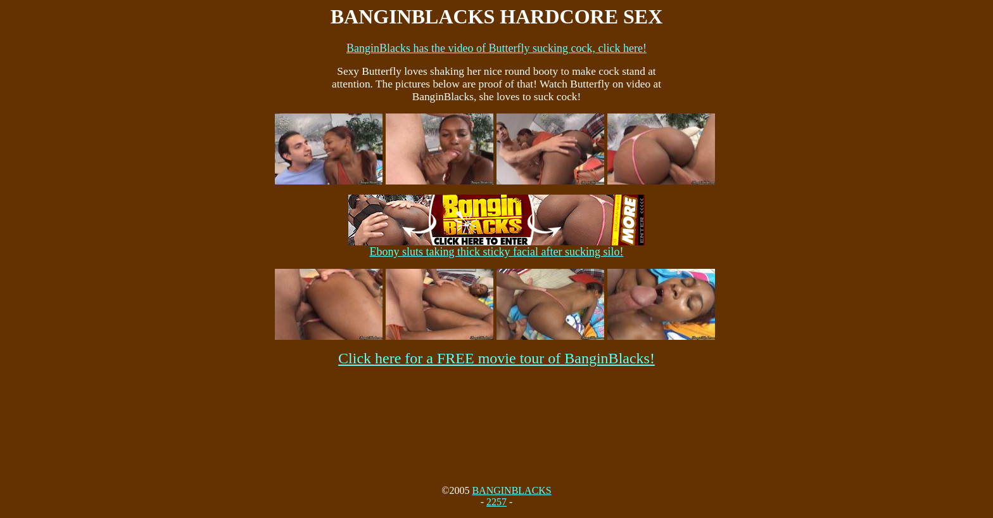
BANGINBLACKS (511, 490)
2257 (496, 501)
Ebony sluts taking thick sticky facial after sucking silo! (496, 246)
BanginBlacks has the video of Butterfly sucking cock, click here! (496, 48)
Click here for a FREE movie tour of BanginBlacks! (496, 358)
